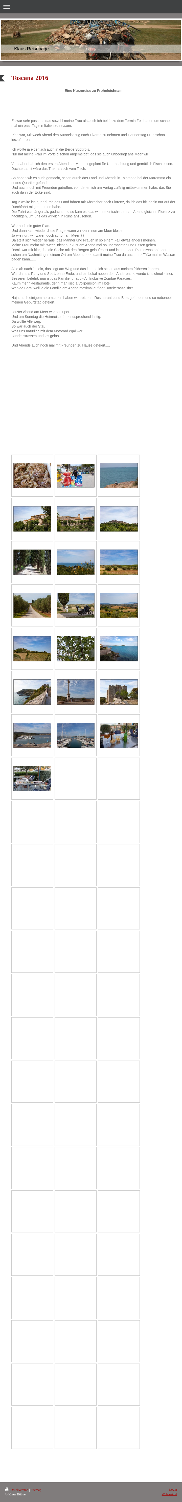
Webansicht (169, 1494)
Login (173, 1489)
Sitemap (36, 1490)
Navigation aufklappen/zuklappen (91, 6)
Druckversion (17, 1490)
